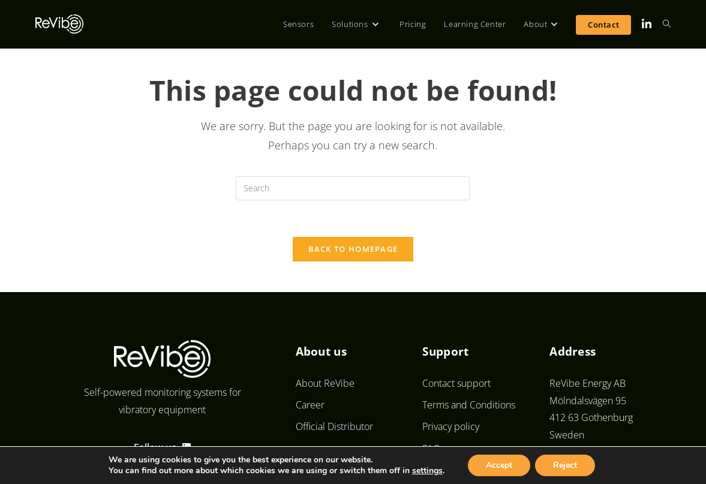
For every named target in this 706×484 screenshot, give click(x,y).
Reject (565, 465)
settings (427, 470)
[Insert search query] (353, 188)
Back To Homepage (353, 248)
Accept (499, 465)
